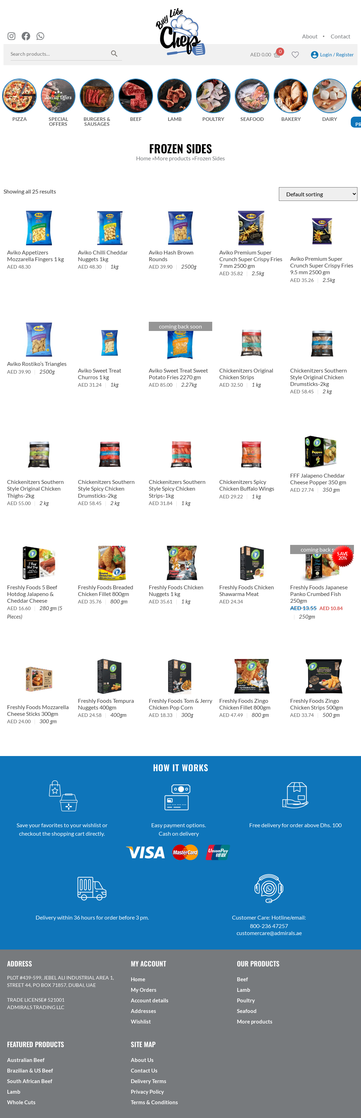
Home (138, 979)
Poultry (246, 1000)
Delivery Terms (148, 1081)
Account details (150, 1000)
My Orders (144, 990)
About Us (142, 1060)
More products (255, 1021)
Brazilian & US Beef (30, 1070)
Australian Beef (25, 1060)
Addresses (143, 1011)
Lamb (243, 990)
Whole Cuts (21, 1102)
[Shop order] (318, 194)
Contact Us (144, 1070)
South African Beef (29, 1081)
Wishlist (141, 1021)
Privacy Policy (147, 1091)
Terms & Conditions (154, 1102)
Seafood (247, 1011)
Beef (242, 979)
